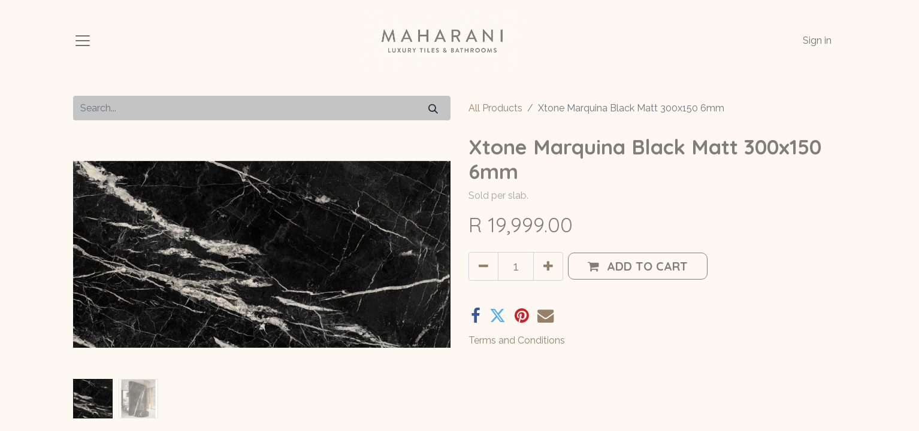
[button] (638, 266)
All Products (495, 108)
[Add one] (548, 266)
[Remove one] (483, 266)
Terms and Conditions (516, 340)
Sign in (817, 40)
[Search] (433, 108)
